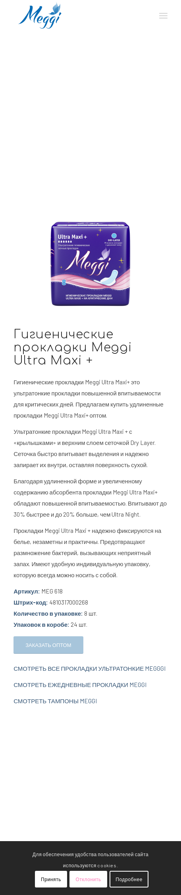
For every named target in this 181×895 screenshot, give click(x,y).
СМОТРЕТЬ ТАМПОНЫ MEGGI (55, 700)
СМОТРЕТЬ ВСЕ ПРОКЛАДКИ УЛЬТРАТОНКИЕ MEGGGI (89, 668)
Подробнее (129, 879)
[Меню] (163, 15)
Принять (51, 879)
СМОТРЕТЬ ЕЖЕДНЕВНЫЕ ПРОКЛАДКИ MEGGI (79, 684)
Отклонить (88, 879)
